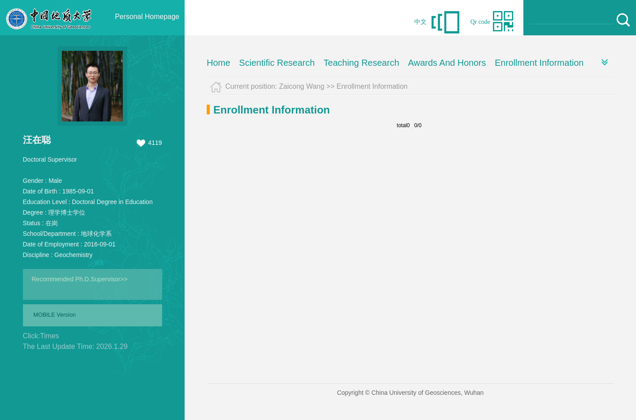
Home (218, 63)
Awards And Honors (447, 63)
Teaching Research (361, 63)
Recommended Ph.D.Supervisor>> (80, 279)
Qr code (480, 22)
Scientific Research (276, 63)
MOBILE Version (55, 314)
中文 (420, 22)
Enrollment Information (539, 63)
